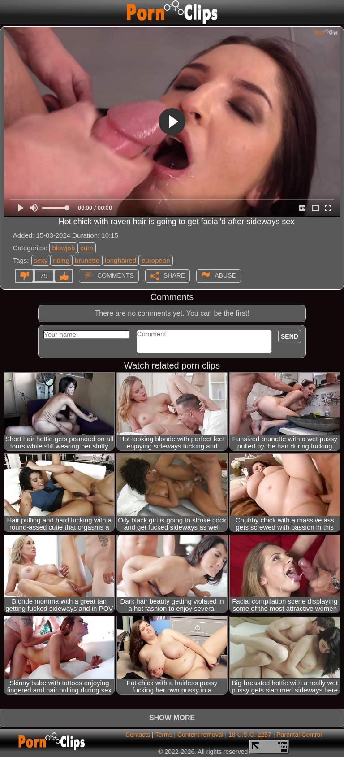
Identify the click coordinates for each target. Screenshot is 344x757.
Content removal (200, 734)
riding (61, 260)
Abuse (225, 274)
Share (174, 274)
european (156, 260)
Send (289, 336)
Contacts (137, 734)
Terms (163, 734)
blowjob (63, 248)
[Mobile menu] (8, 12)
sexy (41, 260)
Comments (115, 274)
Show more (172, 718)
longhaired (120, 260)
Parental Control (299, 734)
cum (86, 248)
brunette (87, 260)
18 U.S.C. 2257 (249, 734)
